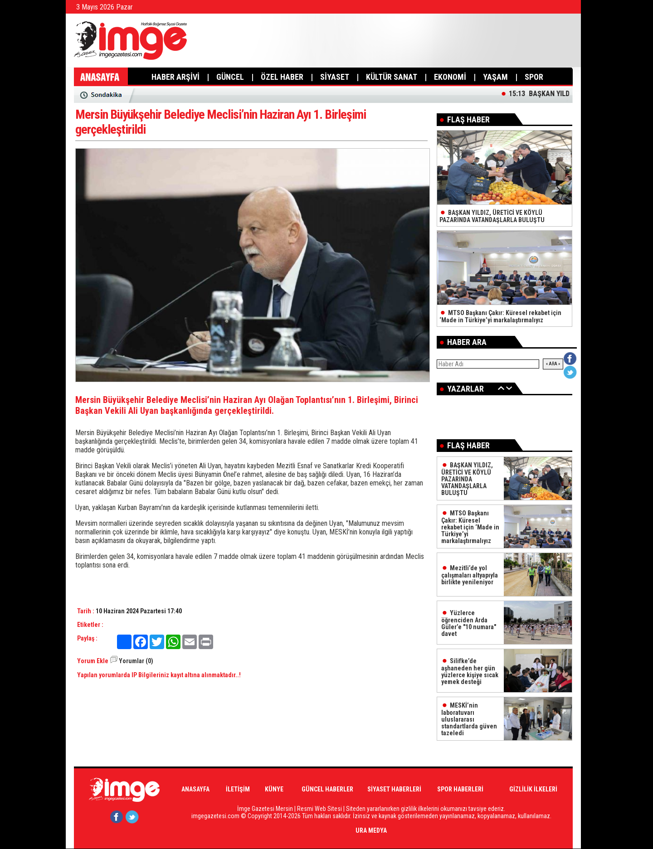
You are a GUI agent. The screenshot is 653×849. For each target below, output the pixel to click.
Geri (501, 388)
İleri (509, 388)
